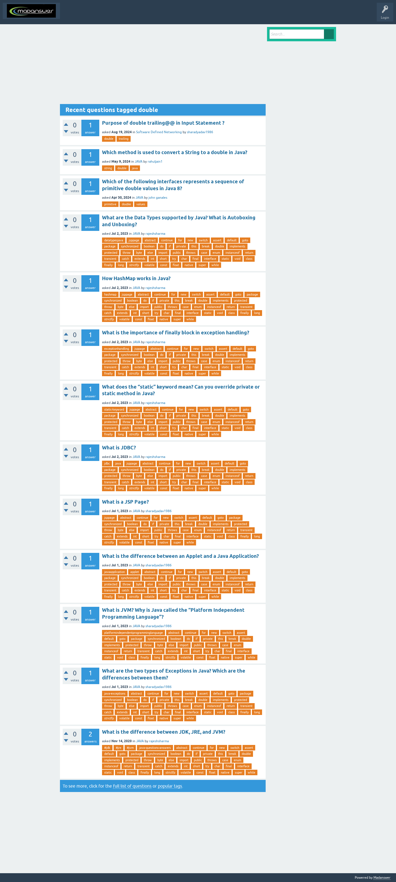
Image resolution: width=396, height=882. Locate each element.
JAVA (138, 161)
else (150, 252)
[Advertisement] (163, 65)
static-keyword (114, 409)
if (170, 246)
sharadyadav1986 (200, 132)
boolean (149, 246)
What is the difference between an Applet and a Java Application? (180, 556)
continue (167, 240)
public (177, 252)
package (110, 246)
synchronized (129, 246)
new (190, 240)
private (181, 246)
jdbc (107, 463)
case (204, 252)
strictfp (134, 265)
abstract (150, 240)
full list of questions (132, 785)
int (152, 258)
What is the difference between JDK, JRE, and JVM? (163, 732)
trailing (123, 138)
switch (203, 240)
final (196, 258)
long (121, 265)
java (135, 168)
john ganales (157, 198)
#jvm (130, 747)
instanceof (233, 252)
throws (191, 252)
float (176, 265)
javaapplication (114, 572)
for (180, 240)
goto (245, 240)
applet (134, 572)
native (189, 265)
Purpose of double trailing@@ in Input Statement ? (163, 123)
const (163, 265)
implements (237, 246)
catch (125, 258)
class (249, 258)
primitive (110, 204)
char (184, 258)
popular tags (170, 785)
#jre (118, 747)
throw (127, 252)
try (174, 258)
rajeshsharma (155, 234)
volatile (149, 265)
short (163, 258)
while (215, 265)
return (249, 252)
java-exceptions (114, 693)
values (140, 204)
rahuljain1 (155, 161)
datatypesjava (113, 240)
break (206, 246)
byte (139, 252)
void (237, 258)
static (225, 258)
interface (210, 258)
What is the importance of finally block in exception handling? (175, 332)
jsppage (134, 240)
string (108, 168)
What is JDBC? (119, 447)
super (202, 265)
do (161, 246)
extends (139, 258)
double (108, 138)
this (193, 246)
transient (110, 258)
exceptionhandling (116, 348)
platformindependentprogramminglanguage (133, 632)
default (232, 240)
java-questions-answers (155, 747)
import (162, 252)
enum (216, 252)
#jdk (107, 747)
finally (108, 265)
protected (110, 252)
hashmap (110, 294)
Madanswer (382, 878)
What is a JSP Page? (125, 502)
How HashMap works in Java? (136, 278)
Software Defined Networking (159, 132)
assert (217, 240)
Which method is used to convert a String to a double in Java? (174, 152)
